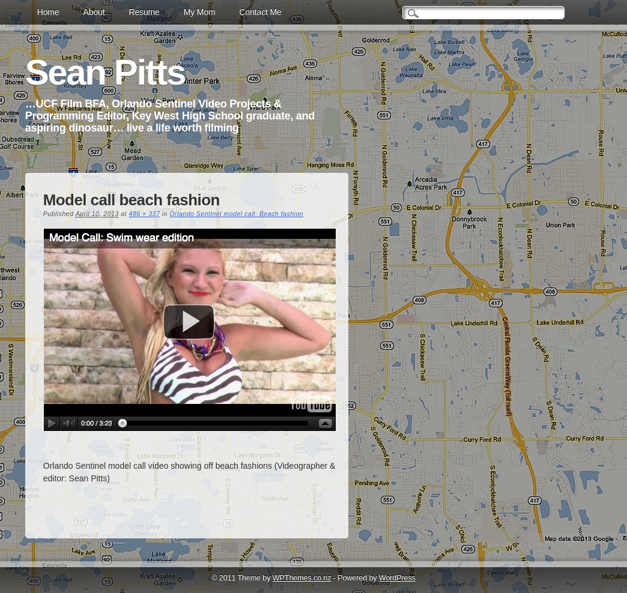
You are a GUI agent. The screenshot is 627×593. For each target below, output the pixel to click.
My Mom (200, 12)
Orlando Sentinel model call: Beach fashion (236, 213)
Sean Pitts (105, 72)
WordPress (397, 578)
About (94, 12)
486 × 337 (144, 213)
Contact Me (261, 12)
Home (48, 12)
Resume (144, 12)
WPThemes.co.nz (302, 578)
